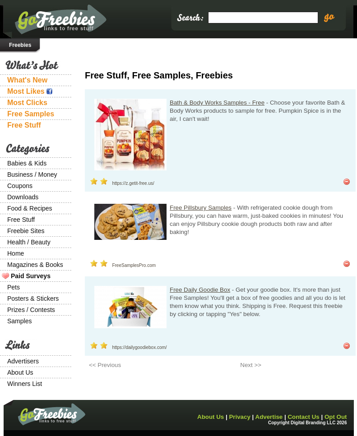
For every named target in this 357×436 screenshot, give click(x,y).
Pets (13, 287)
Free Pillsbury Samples (201, 207)
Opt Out (336, 416)
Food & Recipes (29, 208)
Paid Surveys (31, 276)
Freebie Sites (25, 230)
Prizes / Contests (31, 309)
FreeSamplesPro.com (134, 265)
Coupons (19, 185)
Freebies (20, 45)
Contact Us (303, 416)
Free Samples (30, 114)
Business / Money (32, 174)
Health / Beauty (29, 242)
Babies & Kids (26, 163)
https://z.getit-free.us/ (133, 183)
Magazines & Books (35, 264)
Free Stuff (24, 125)
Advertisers (23, 361)
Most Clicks (27, 102)
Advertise (269, 416)
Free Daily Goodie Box (200, 289)
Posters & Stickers (33, 298)
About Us (20, 372)
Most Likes (29, 91)
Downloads (22, 197)
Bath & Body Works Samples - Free (217, 102)
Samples (19, 321)
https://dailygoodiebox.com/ (139, 347)
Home (15, 253)
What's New (27, 80)
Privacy (239, 416)
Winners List (24, 383)
